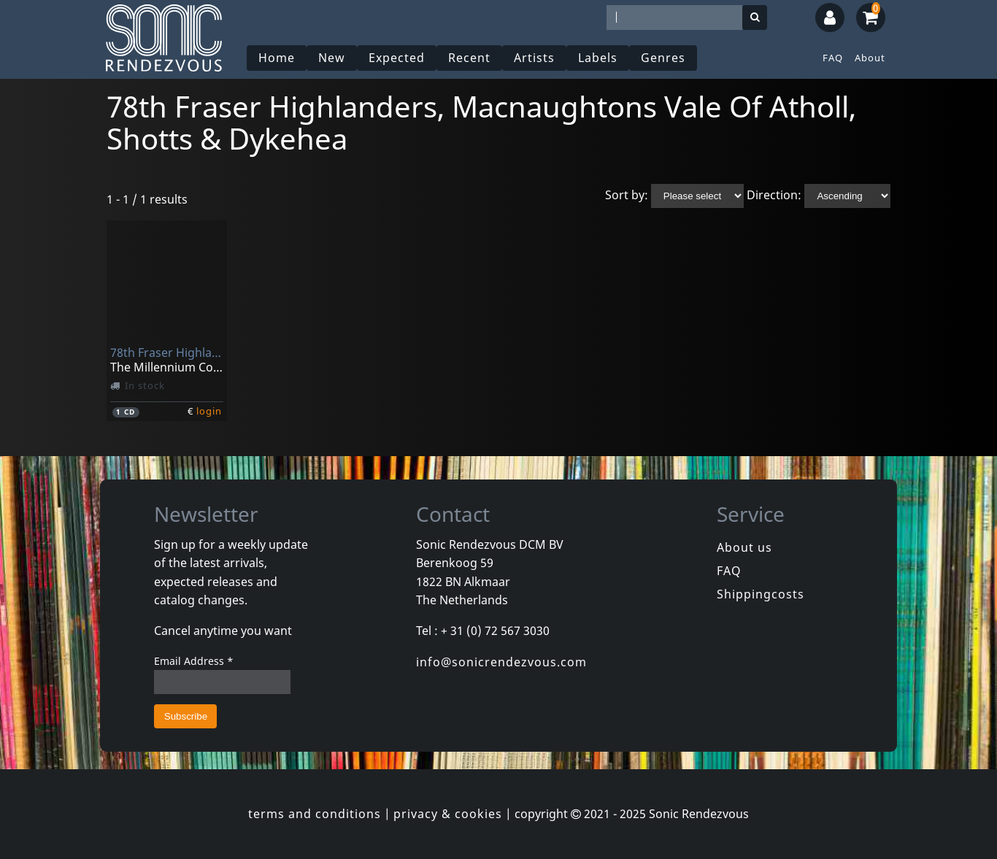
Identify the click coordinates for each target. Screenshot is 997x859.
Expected (397, 58)
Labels (597, 58)
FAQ (833, 57)
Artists (534, 58)
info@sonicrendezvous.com (501, 662)
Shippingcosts (760, 594)
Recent (469, 58)
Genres (663, 58)
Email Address (194, 661)
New (331, 58)
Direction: (774, 195)
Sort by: (626, 195)
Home (276, 58)
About (870, 57)
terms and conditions (314, 814)
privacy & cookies (447, 814)
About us (744, 547)
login (209, 410)
